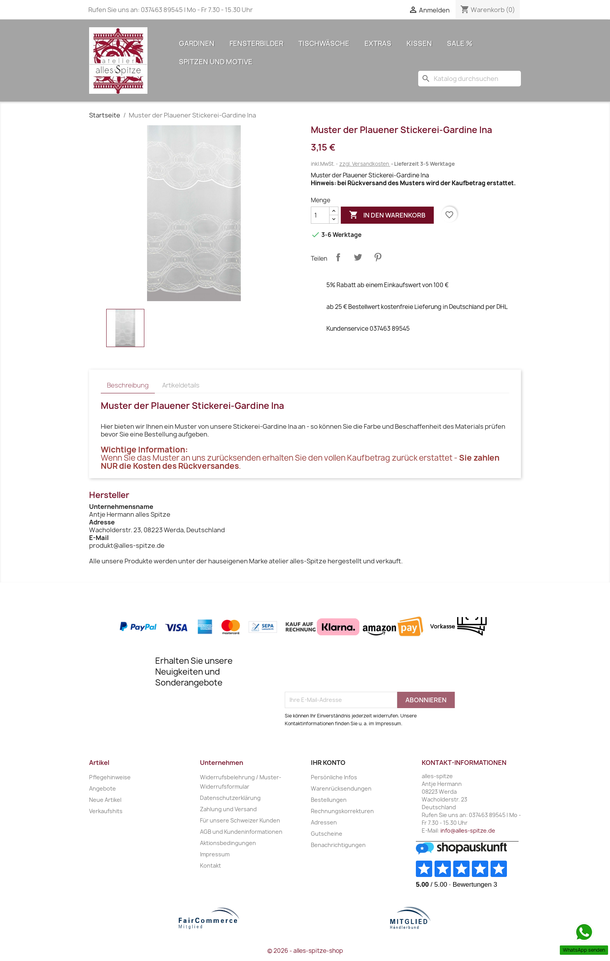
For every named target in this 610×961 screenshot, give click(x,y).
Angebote (102, 788)
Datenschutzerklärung (230, 797)
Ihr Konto (328, 762)
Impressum (215, 854)
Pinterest (378, 257)
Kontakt (210, 865)
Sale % (460, 43)
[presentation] (344, 673)
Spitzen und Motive (215, 62)
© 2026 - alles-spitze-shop (305, 951)
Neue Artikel (105, 799)
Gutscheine (326, 833)
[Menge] (320, 215)
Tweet (358, 257)
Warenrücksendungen (341, 788)
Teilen (338, 257)
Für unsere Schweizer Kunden (240, 820)
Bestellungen (329, 799)
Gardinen (196, 43)
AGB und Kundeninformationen (241, 831)
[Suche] (469, 78)
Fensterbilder (256, 43)
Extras (378, 43)
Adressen (324, 822)
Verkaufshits (106, 811)
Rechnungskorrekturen (342, 811)
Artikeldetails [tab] (181, 385)
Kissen (419, 43)
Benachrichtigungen (338, 845)
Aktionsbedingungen (228, 843)
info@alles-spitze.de (467, 830)
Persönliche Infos (334, 777)
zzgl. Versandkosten (364, 163)
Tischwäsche (323, 43)
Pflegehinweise (110, 777)
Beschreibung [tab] (128, 385)
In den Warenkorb (387, 215)
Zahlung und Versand (228, 809)
